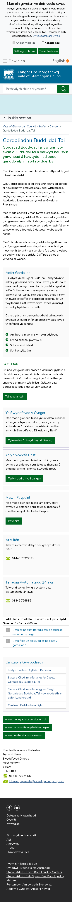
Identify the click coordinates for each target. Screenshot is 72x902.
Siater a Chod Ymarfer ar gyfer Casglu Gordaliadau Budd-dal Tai (31, 680)
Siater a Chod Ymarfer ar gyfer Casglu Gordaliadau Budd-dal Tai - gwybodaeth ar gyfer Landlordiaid (35, 693)
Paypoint (13, 521)
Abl (8, 840)
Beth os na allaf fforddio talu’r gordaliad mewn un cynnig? (34, 632)
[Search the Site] (63, 89)
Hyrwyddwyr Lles (17, 852)
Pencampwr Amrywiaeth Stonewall (29, 884)
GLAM (10, 848)
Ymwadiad (13, 824)
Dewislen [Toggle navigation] (13, 61)
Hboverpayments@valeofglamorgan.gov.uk (36, 781)
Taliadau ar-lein (14, 397)
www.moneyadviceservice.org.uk (26, 719)
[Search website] (30, 89)
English (60, 60)
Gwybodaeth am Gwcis (46, 36)
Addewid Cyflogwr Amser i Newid (28, 889)
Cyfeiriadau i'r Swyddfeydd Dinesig (30, 440)
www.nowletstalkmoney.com (23, 735)
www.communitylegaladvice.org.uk (27, 727)
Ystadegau (51, 43)
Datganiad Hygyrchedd (21, 815)
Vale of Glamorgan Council (19, 126)
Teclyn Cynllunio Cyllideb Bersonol (30, 670)
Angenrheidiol (24, 43)
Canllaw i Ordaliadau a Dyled (26, 705)
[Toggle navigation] (36, 117)
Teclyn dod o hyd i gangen (24, 479)
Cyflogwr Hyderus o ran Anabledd (28, 868)
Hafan (43, 126)
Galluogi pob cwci (25, 51)
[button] (4, 118)
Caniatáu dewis (48, 51)
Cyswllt (11, 820)
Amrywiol (12, 844)
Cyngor (54, 126)
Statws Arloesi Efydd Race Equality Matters (34, 872)
